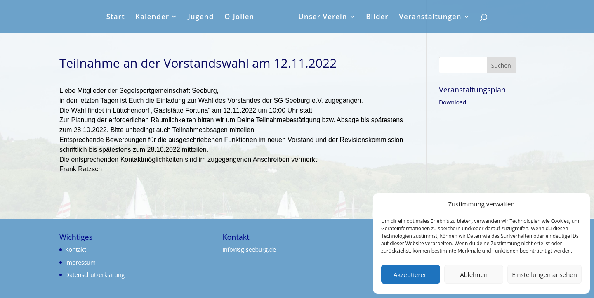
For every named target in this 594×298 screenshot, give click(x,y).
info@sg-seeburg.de (249, 249)
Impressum (80, 262)
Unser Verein (322, 17)
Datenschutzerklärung (95, 275)
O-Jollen (239, 17)
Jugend (201, 17)
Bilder (377, 17)
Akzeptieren (411, 274)
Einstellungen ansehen (544, 274)
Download (452, 102)
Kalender (152, 17)
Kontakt (75, 249)
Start (115, 17)
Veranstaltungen (430, 17)
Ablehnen (474, 274)
